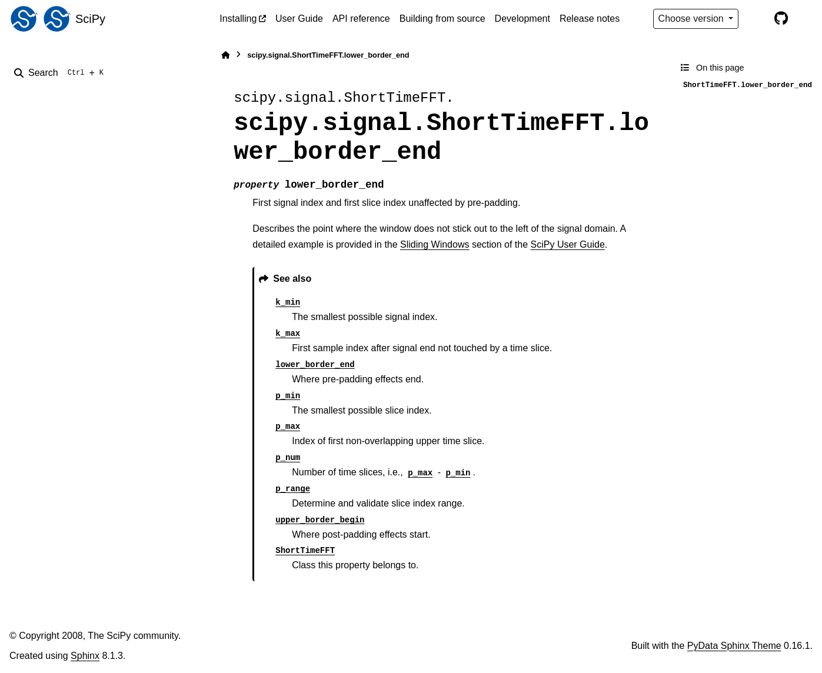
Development (522, 19)
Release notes (590, 19)
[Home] (225, 55)
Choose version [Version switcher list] (692, 19)
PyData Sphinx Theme (734, 646)
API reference (361, 19)
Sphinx (85, 656)
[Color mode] (756, 19)
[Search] (61, 73)
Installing (238, 19)
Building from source (442, 19)
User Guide (299, 19)
